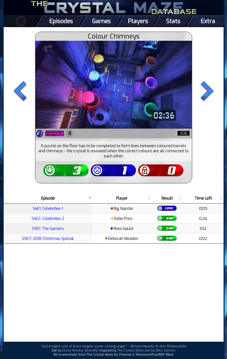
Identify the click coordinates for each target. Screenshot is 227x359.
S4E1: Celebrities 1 (48, 208)
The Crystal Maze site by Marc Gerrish (146, 350)
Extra (208, 21)
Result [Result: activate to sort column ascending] (167, 198)
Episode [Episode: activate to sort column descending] (48, 198)
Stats (173, 21)
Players (138, 21)
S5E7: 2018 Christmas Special (48, 238)
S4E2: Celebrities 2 (48, 218)
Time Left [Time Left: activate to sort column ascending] (203, 198)
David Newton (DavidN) (80, 350)
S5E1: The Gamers (48, 228)
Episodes (61, 21)
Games (101, 21)
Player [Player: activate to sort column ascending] (122, 198)
